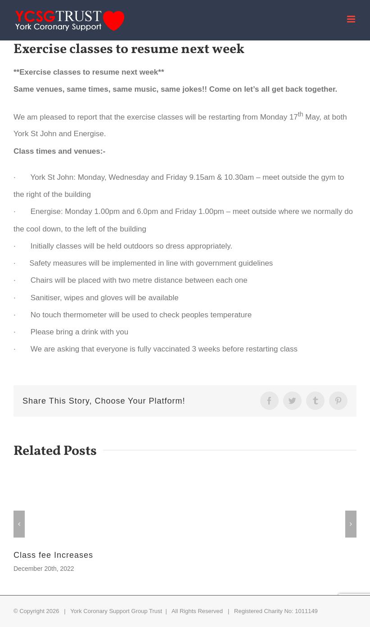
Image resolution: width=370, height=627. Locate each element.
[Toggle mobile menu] (351, 19)
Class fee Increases (53, 555)
